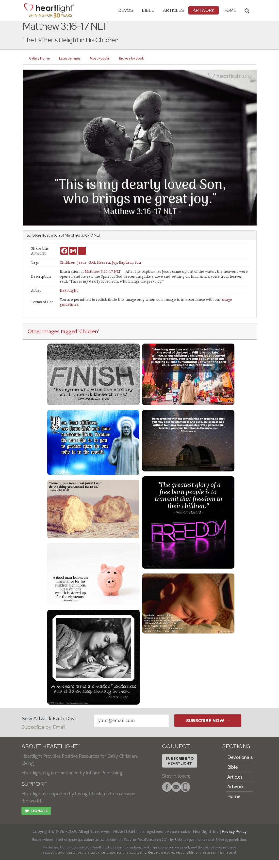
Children (67, 262)
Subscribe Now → (208, 720)
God (91, 262)
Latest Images (70, 58)
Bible (148, 10)
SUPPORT (34, 783)
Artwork (203, 10)
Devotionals (240, 757)
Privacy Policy (234, 831)
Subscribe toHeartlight (179, 761)
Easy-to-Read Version (141, 839)
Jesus (81, 262)
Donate (36, 811)
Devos (125, 10)
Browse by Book (131, 58)
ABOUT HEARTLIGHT (50, 746)
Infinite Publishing (104, 773)
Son (138, 262)
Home (233, 796)
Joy (114, 262)
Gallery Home (39, 58)
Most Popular (100, 58)
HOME (229, 10)
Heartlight (69, 290)
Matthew (72, 235)
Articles (173, 10)
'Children (88, 331)
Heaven (103, 262)
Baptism (126, 262)
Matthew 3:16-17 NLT (103, 271)
